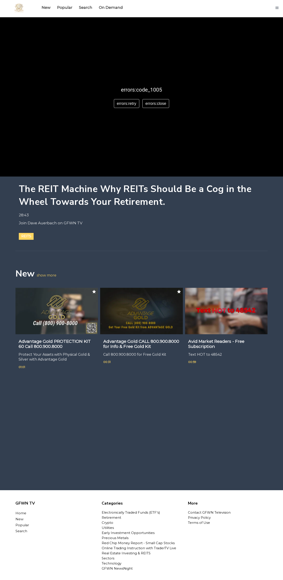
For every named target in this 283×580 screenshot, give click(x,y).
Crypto (107, 522)
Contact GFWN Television (209, 512)
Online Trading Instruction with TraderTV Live (139, 548)
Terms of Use (199, 522)
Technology (111, 563)
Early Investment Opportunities (128, 533)
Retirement (111, 517)
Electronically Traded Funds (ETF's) (131, 512)
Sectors (108, 558)
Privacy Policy (199, 517)
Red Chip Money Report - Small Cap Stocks (138, 543)
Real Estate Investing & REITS (126, 553)
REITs (26, 236)
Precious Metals (115, 538)
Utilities (108, 528)
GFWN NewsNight (117, 568)
